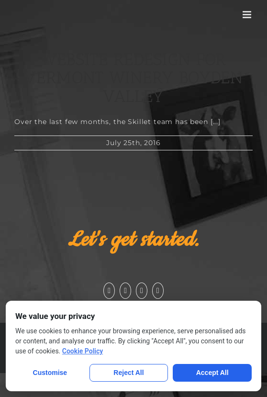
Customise (50, 372)
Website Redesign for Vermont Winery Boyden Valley (133, 77)
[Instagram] (141, 291)
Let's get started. (133, 240)
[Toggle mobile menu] (248, 15)
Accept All (212, 372)
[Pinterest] (158, 291)
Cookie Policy (82, 351)
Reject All (128, 372)
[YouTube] (125, 291)
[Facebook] (109, 291)
